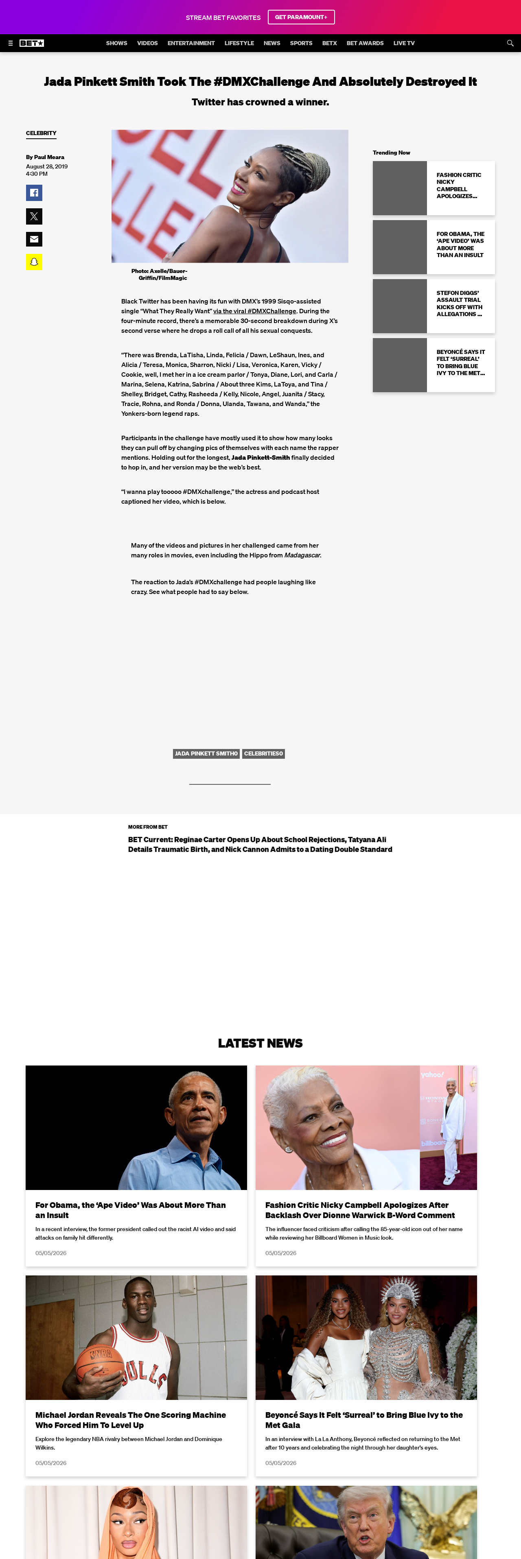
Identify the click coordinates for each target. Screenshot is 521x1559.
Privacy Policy (390, 1553)
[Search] (510, 43)
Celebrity (41, 133)
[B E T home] (32, 47)
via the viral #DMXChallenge (254, 311)
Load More (260, 1461)
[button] (34, 193)
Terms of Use (313, 1553)
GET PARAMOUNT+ (301, 17)
